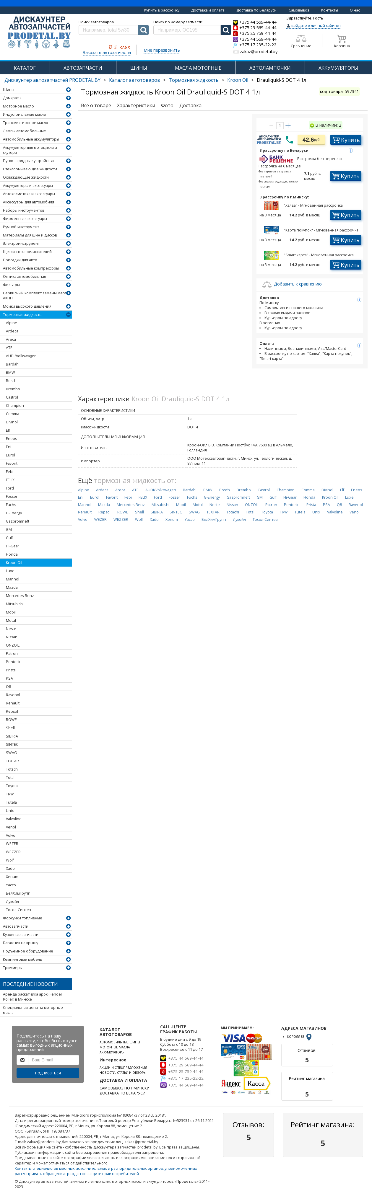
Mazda (12, 587)
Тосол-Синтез (18, 909)
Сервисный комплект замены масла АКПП (35, 296)
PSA (9, 678)
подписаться (48, 1073)
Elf (8, 430)
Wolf (10, 860)
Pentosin (14, 661)
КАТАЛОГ (25, 67)
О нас (355, 10)
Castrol (12, 397)
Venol (11, 827)
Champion (15, 405)
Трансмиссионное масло (25, 122)
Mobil (11, 612)
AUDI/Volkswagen (21, 355)
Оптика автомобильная (24, 276)
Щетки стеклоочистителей (27, 251)
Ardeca (12, 331)
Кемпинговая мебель (22, 959)
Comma (12, 413)
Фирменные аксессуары (25, 218)
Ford (10, 488)
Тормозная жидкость (194, 80)
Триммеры (12, 967)
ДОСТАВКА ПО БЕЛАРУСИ (122, 1093)
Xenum (12, 876)
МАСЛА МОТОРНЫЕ (198, 67)
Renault (13, 703)
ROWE (11, 719)
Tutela (11, 802)
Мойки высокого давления (27, 306)
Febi (9, 471)
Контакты (329, 10)
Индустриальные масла (24, 114)
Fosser (11, 496)
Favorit (11, 463)
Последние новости (30, 984)
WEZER (12, 843)
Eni (8, 446)
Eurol (10, 455)
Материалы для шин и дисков (30, 235)
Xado (10, 868)
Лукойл (12, 901)
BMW (10, 372)
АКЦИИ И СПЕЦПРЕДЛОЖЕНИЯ (123, 1068)
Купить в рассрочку (161, 10)
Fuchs (11, 504)
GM (9, 529)
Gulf (9, 537)
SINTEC (12, 744)
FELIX (10, 479)
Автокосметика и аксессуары (29, 193)
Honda (12, 554)
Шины (8, 89)
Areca (11, 339)
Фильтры (11, 284)
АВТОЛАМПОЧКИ (270, 67)
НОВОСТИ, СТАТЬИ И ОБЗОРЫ (123, 1073)
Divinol (12, 422)
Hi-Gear (12, 546)
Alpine (11, 322)
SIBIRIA (12, 736)
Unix (10, 810)
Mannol (12, 579)
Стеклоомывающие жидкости (30, 169)
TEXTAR (12, 760)
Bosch (11, 380)
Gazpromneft (17, 521)
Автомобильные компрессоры (31, 268)
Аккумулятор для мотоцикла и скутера (30, 150)
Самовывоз (299, 10)
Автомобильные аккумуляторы (31, 139)
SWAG (11, 752)
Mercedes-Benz (20, 595)
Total (10, 777)
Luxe (10, 570)
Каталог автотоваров (134, 80)
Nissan (11, 636)
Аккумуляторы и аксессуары (28, 185)
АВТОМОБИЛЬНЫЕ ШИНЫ (120, 1042)
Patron (12, 653)
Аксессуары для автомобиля (28, 202)
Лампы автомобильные (24, 130)
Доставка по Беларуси (256, 10)
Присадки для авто (20, 259)
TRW (10, 794)
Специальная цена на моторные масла (33, 1010)
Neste (11, 628)
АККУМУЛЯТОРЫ (338, 67)
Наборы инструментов (23, 210)
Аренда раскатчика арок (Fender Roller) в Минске (32, 997)
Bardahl (13, 364)
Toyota (12, 785)
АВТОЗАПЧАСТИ (83, 67)
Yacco (11, 884)
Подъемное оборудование (28, 951)
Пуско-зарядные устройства (28, 160)
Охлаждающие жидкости (26, 177)
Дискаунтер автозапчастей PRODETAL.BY (52, 80)
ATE (9, 347)
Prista (11, 670)
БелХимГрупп (18, 893)
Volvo (10, 835)
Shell (10, 727)
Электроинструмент (21, 243)
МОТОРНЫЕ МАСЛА (115, 1047)
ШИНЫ (138, 67)
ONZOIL (13, 645)
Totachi (12, 769)
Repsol (12, 711)
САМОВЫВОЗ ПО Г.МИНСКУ (124, 1088)
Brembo (13, 388)
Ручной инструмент (21, 226)
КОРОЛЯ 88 (300, 1037)
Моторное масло (18, 106)
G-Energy (14, 512)
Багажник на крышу (20, 942)
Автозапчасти (15, 926)
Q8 (8, 686)
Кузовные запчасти (20, 934)
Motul (11, 620)
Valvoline (14, 818)
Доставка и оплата (208, 10)
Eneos (11, 438)
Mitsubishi (15, 603)
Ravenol (13, 694)
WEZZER (13, 851)
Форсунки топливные (22, 918)
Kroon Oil (237, 80)
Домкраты (12, 97)
